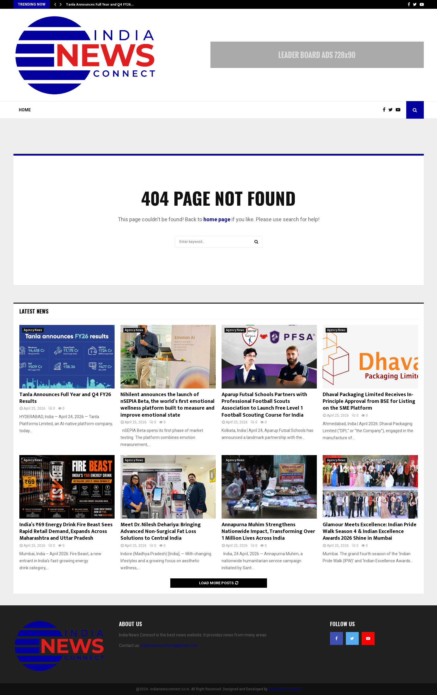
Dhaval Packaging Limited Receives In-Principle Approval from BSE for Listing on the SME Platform (369, 401)
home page (216, 219)
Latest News (33, 311)
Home (25, 110)
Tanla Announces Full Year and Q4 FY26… (100, 4)
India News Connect (284, 689)
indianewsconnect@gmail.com (169, 645)
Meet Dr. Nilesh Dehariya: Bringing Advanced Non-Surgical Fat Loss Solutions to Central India (160, 531)
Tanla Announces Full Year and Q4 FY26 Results (65, 398)
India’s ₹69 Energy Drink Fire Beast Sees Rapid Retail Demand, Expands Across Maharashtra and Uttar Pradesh (66, 531)
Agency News (33, 330)
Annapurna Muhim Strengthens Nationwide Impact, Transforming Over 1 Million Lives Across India (268, 531)
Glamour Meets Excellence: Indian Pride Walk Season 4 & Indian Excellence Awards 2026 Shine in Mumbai (369, 531)
